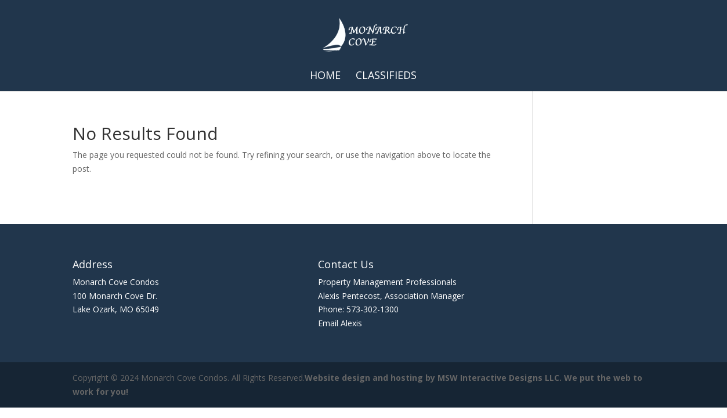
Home (325, 76)
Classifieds (386, 76)
